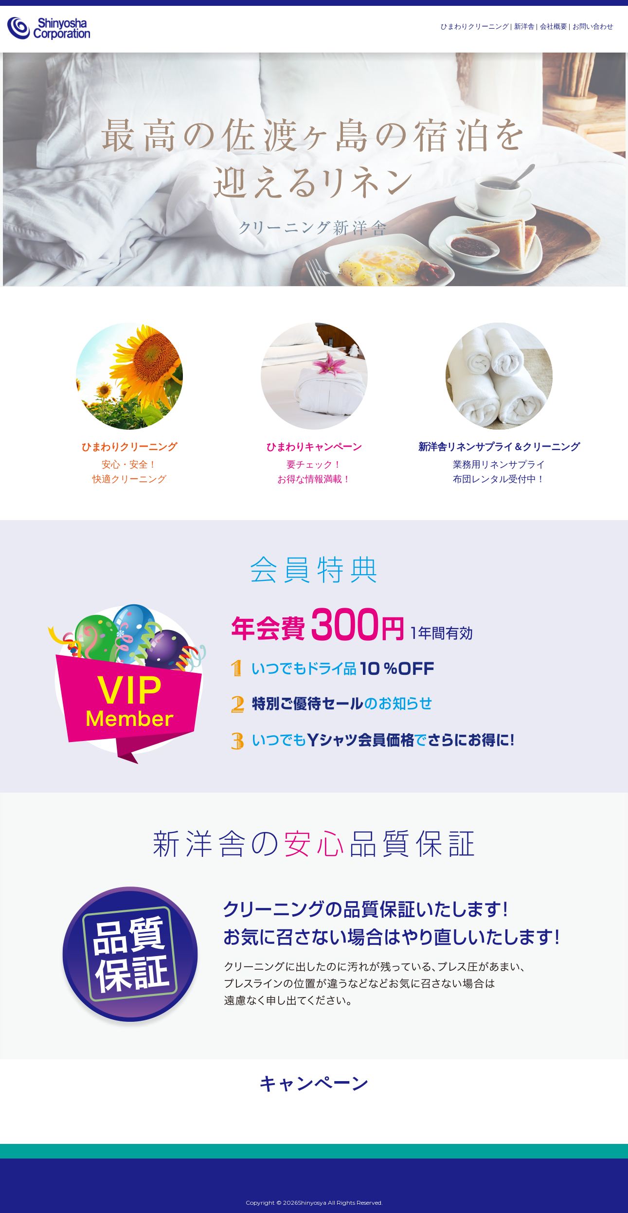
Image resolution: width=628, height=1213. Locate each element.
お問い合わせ (593, 26)
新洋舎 (524, 26)
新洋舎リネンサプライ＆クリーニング (499, 447)
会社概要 (553, 26)
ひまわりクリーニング (475, 26)
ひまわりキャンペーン (314, 447)
